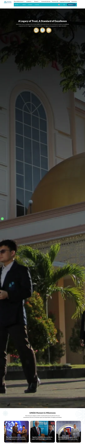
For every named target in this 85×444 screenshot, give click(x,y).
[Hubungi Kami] (2, 218)
